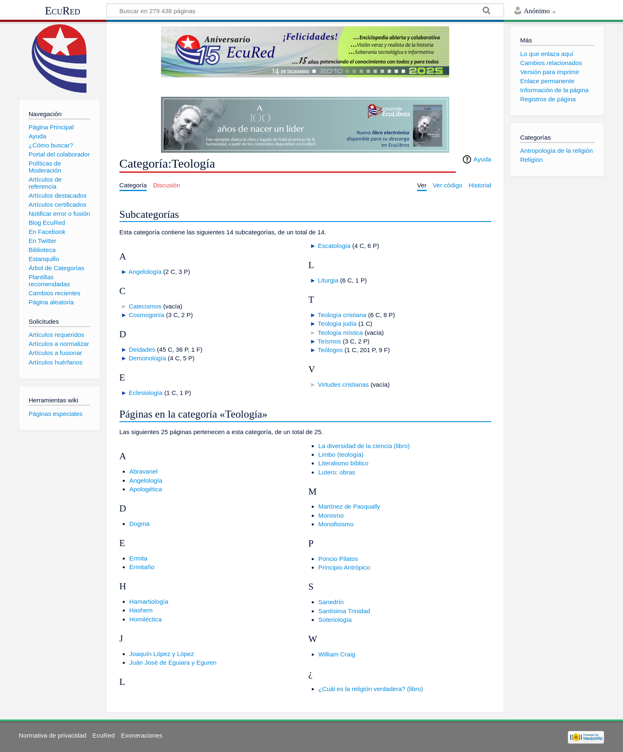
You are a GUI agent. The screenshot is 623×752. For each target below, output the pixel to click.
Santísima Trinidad (344, 610)
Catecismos (145, 306)
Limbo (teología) (341, 454)
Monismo (331, 515)
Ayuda (482, 159)
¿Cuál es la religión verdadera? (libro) (370, 688)
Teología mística (340, 332)
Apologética (145, 489)
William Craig (336, 654)
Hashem (141, 610)
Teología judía (337, 323)
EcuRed (62, 11)
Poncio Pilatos (338, 558)
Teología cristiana (342, 314)
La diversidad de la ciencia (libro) (364, 445)
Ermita (138, 558)
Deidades (142, 349)
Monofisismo (335, 524)
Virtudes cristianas (343, 384)
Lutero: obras (336, 472)
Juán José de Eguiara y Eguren (173, 662)
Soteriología (335, 619)
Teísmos (329, 341)
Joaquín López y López (161, 653)
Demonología (147, 358)
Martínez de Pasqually (349, 506)
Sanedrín (331, 601)
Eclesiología (146, 392)
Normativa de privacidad (52, 735)
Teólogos (330, 349)
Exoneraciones (141, 735)
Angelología (144, 271)
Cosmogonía (146, 314)
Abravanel (143, 471)
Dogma (139, 523)
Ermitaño (141, 566)
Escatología (334, 245)
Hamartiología (148, 601)
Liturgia (328, 280)
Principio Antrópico (344, 567)
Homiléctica (145, 619)
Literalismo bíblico (343, 463)
